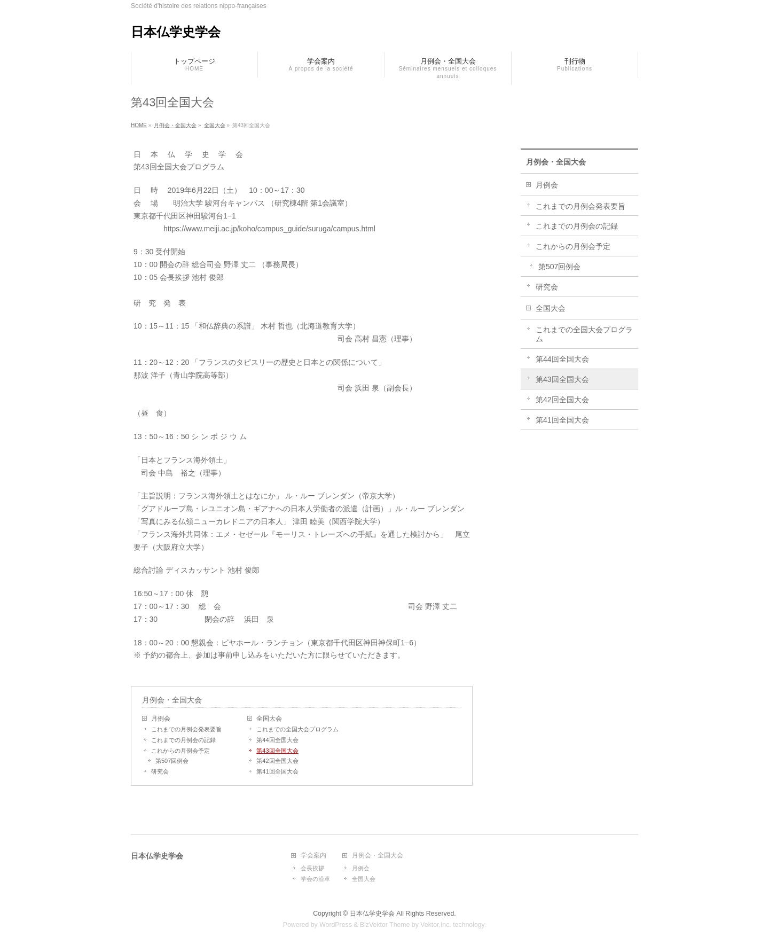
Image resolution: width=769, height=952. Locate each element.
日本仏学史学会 (176, 32)
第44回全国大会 (277, 740)
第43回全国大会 (277, 750)
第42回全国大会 (277, 761)
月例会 (160, 718)
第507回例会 (172, 761)
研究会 (160, 771)
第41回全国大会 (277, 771)
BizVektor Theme (385, 924)
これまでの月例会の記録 (183, 740)
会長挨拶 (312, 868)
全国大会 (269, 718)
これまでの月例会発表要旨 (186, 729)
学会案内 (313, 855)
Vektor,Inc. (435, 924)
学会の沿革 (315, 879)
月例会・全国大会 (172, 700)
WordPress (335, 924)
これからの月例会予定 (180, 750)
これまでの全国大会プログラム (297, 729)
